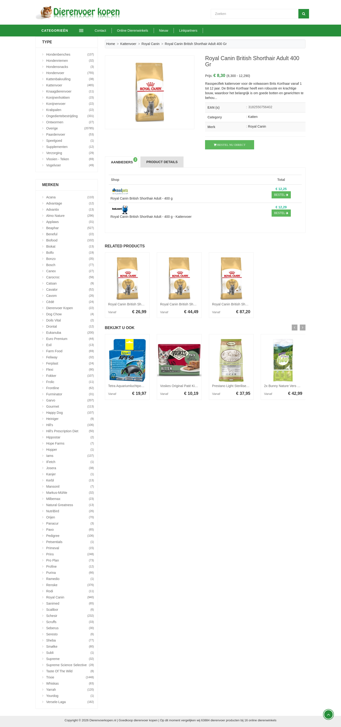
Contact (108, 30)
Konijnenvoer (70, 104)
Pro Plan (70, 560)
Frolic (70, 382)
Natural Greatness (70, 505)
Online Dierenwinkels (141, 30)
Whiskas (70, 683)
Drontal (70, 326)
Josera (70, 468)
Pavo (70, 529)
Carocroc (70, 277)
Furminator (70, 394)
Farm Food (70, 351)
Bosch (70, 265)
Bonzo (70, 259)
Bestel (281, 194)
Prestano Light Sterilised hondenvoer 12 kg (244, 386)
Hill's (70, 425)
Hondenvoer (70, 73)
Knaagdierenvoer (70, 91)
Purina (70, 573)
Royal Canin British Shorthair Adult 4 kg (189, 304)
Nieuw (172, 30)
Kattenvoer (128, 44)
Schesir (70, 616)
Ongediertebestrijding (70, 116)
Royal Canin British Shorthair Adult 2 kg (137, 304)
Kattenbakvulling (70, 79)
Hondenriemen (70, 61)
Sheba (70, 640)
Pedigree (70, 536)
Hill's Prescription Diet (70, 431)
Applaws (70, 222)
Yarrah (70, 690)
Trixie (70, 677)
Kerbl (70, 480)
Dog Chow (70, 314)
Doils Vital (70, 320)
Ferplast (70, 363)
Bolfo (70, 253)
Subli (70, 653)
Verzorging (70, 153)
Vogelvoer (70, 165)
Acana (70, 197)
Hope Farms (70, 443)
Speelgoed (70, 141)
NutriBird (70, 511)
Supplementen (70, 147)
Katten (252, 117)
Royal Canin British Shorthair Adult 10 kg (242, 304)
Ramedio (70, 579)
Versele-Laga (70, 702)
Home (110, 44)
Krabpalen (70, 110)
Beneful (70, 234)
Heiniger (70, 419)
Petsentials (70, 542)
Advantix (70, 209)
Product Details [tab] (162, 162)
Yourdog (70, 696)
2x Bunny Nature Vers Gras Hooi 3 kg (291, 386)
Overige (70, 128)
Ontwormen (70, 122)
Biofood (70, 240)
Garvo (70, 400)
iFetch (70, 462)
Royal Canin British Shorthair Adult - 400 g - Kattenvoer (151, 217)
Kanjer (70, 474)
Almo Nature (70, 216)
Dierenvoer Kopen (70, 308)
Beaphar (70, 228)
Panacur (70, 523)
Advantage (70, 203)
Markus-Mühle (70, 493)
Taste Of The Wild (70, 671)
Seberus (70, 628)
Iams (70, 456)
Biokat (70, 246)
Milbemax (70, 499)
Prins (70, 554)
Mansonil (70, 486)
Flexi (70, 369)
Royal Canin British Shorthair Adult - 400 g (142, 198)
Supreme (70, 659)
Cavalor (70, 289)
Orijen (70, 517)
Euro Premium (70, 339)
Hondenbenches (70, 54)
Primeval (70, 548)
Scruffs (70, 622)
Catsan (70, 283)
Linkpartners (197, 30)
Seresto (70, 634)
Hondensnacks (70, 67)
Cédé (70, 302)
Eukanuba (70, 333)
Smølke (70, 646)
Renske (70, 585)
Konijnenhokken (70, 97)
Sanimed (70, 603)
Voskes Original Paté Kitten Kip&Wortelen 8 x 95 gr (197, 386)
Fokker (70, 376)
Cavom (70, 296)
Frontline (70, 388)
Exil (70, 345)
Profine (70, 566)
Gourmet (70, 406)
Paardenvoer (70, 134)
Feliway (70, 357)
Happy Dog (70, 413)
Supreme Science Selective (70, 665)
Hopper (70, 449)
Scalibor (70, 610)
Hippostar (70, 437)
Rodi (70, 591)
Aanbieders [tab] (124, 160)
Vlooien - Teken (70, 159)
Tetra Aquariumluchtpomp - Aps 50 (133, 386)
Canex (70, 271)
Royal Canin (151, 44)
